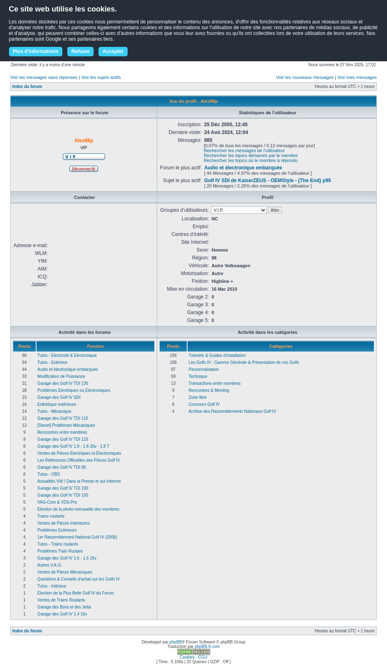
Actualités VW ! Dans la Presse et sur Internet (79, 481)
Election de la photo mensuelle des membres (78, 509)
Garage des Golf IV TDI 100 (62, 488)
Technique (197, 376)
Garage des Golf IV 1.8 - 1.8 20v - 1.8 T (73, 446)
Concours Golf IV (204, 404)
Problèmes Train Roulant (59, 551)
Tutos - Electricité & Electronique (67, 355)
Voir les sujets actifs (101, 77)
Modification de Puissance (61, 376)
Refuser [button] (80, 51)
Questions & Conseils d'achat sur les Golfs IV (78, 579)
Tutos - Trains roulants (57, 544)
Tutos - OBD (48, 474)
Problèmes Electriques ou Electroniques (73, 390)
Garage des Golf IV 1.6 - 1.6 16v (66, 558)
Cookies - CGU (193, 657)
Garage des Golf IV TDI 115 (62, 418)
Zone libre (197, 397)
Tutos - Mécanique (54, 411)
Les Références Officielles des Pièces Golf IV (78, 460)
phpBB (175, 642)
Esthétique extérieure (56, 404)
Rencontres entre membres (62, 432)
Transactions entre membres (214, 383)
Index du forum (27, 86)
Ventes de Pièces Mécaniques (64, 572)
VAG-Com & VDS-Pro (57, 502)
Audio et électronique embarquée (243, 168)
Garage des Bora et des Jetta (64, 607)
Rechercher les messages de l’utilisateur (244, 150)
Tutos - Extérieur (52, 362)
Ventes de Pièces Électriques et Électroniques (79, 453)
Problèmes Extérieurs (57, 530)
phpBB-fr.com (207, 646)
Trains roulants (50, 516)
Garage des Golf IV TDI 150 (62, 495)
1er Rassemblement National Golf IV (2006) (77, 537)
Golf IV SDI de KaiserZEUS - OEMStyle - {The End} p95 (267, 180)
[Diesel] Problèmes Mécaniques (66, 425)
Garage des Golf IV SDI (58, 397)
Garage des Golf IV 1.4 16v (62, 614)
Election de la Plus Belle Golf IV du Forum (75, 593)
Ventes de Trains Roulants (61, 600)
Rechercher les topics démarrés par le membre (251, 155)
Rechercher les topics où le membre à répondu (251, 160)
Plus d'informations (36, 51)
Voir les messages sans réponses (44, 77)
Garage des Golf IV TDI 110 (62, 439)
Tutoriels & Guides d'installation (216, 355)
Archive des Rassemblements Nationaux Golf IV (232, 411)
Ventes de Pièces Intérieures (63, 523)
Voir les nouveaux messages (305, 77)
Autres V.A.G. (49, 565)
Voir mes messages (357, 77)
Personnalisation (203, 369)
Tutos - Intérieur (51, 586)
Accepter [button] (113, 51)
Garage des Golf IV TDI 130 (62, 383)
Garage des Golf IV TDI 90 (61, 467)
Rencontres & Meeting (208, 390)
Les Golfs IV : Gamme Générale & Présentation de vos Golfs (243, 362)
